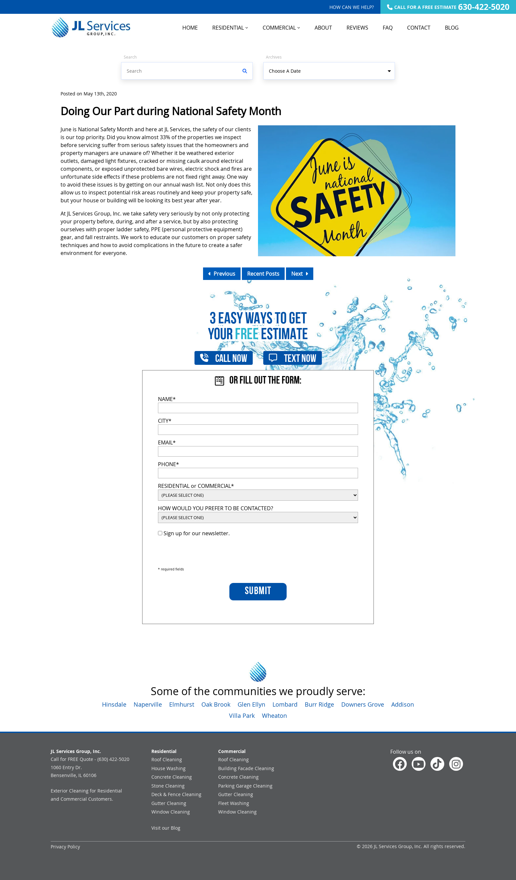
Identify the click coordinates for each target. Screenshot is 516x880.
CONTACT (418, 27)
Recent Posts (263, 273)
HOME (190, 27)
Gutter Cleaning (168, 803)
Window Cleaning (170, 812)
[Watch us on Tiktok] (437, 764)
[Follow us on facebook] (400, 764)
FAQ (388, 27)
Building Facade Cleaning (246, 768)
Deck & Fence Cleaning (176, 794)
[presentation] (208, 552)
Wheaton (274, 715)
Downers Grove (362, 704)
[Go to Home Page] (90, 27)
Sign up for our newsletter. (194, 533)
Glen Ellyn (251, 704)
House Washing (168, 768)
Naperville (148, 704)
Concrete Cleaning (171, 777)
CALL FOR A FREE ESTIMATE (448, 7)
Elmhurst (181, 704)
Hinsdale (114, 704)
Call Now (223, 358)
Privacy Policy (65, 846)
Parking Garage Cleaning (245, 786)
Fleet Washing (233, 803)
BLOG (452, 27)
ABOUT (323, 27)
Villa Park (242, 715)
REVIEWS (357, 27)
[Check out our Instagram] (456, 764)
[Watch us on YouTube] (419, 764)
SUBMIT (258, 591)
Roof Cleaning (166, 759)
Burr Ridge (319, 704)
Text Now (292, 358)
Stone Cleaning (168, 786)
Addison (402, 704)
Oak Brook (215, 704)
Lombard (284, 704)
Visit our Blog (165, 828)
